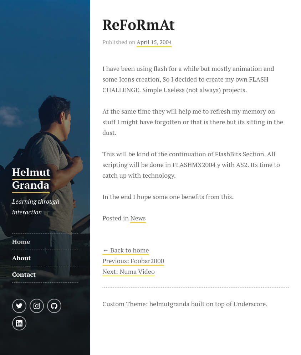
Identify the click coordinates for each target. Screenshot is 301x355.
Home (21, 241)
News (138, 218)
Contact (24, 274)
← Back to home (125, 250)
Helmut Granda (31, 178)
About (21, 258)
